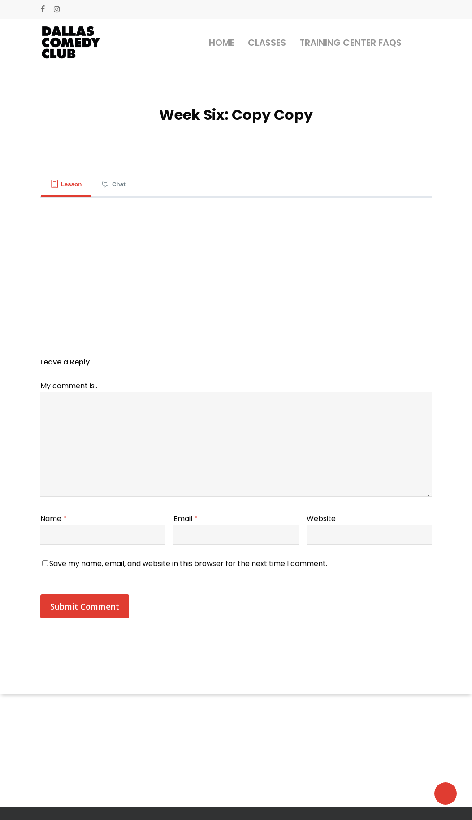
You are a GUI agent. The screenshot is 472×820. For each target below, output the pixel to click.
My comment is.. (68, 386)
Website (321, 518)
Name (53, 518)
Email (185, 518)
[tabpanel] (236, 216)
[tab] (65, 184)
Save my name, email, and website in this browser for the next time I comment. (188, 563)
